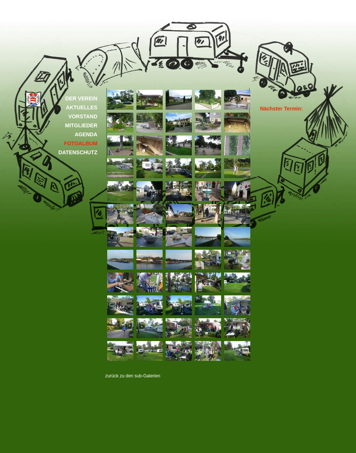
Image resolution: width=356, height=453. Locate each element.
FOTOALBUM (80, 143)
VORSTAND (82, 116)
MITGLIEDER (81, 125)
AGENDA (86, 134)
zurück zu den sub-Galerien (132, 375)
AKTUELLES (81, 107)
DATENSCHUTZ (77, 152)
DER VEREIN (81, 98)
